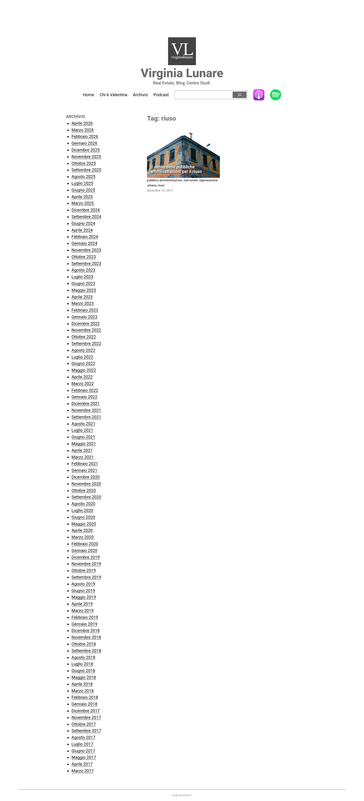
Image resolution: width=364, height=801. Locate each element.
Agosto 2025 (83, 176)
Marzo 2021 (83, 457)
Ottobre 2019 (84, 570)
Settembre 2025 (86, 169)
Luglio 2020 (82, 510)
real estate (191, 180)
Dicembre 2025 (86, 149)
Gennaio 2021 (84, 470)
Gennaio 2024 (84, 243)
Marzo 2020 (83, 537)
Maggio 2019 (84, 597)
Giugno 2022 (83, 363)
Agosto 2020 (83, 503)
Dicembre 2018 (86, 630)
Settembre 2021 (86, 417)
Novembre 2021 (86, 410)
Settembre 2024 (86, 216)
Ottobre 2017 (84, 724)
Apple (259, 94)
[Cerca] (240, 95)
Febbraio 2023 (85, 310)
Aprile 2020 (82, 530)
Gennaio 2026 (84, 143)
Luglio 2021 (82, 430)
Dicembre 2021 (86, 403)
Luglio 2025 (82, 183)
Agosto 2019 (83, 583)
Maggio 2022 (84, 370)
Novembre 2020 (86, 483)
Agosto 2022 (83, 350)
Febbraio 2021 (85, 463)
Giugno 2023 (83, 283)
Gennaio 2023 (84, 316)
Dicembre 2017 (86, 710)
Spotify (275, 95)
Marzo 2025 (83, 203)
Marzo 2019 (83, 610)
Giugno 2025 (83, 190)
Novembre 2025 (86, 156)
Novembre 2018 (86, 637)
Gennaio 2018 (84, 704)
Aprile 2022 (82, 376)
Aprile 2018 (82, 684)
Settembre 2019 (86, 577)
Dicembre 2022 (86, 323)
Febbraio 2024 (85, 236)
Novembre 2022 (86, 330)
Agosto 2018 (83, 657)
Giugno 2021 (83, 436)
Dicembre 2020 (86, 477)
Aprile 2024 (82, 230)
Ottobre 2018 (84, 643)
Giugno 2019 (83, 590)
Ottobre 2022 (84, 336)
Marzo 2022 (83, 383)
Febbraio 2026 (85, 136)
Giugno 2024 (83, 223)
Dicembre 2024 (86, 209)
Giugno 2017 (83, 750)
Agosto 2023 (83, 270)
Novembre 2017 (86, 717)
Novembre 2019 (86, 563)
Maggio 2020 (84, 523)
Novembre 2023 (86, 250)
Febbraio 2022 (85, 390)
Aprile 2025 (82, 196)
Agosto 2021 (83, 423)
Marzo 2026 (83, 130)
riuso (161, 185)
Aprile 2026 (82, 123)
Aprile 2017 (82, 764)
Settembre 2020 (86, 497)
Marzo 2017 (83, 770)
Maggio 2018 (84, 677)
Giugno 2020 (83, 517)
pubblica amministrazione (164, 180)
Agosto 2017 (83, 737)
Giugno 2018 (83, 670)
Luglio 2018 (82, 663)
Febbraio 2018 (85, 697)
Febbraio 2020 (85, 543)
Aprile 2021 (82, 450)
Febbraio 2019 (85, 617)
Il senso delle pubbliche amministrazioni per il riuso (176, 169)
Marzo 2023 (83, 303)
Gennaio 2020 (84, 550)
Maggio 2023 (84, 290)
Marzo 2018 (83, 690)
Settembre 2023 (86, 263)
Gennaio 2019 (84, 624)
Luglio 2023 (82, 276)
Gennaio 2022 (84, 396)
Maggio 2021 (84, 443)
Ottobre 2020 (84, 490)
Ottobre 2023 (84, 256)
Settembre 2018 (86, 650)
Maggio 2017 (84, 757)
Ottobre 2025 (84, 163)
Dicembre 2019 (86, 557)
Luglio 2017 (82, 744)
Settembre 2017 (86, 730)
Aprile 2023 (82, 296)
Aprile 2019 (82, 603)
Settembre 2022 (86, 343)
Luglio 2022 (82, 356)
